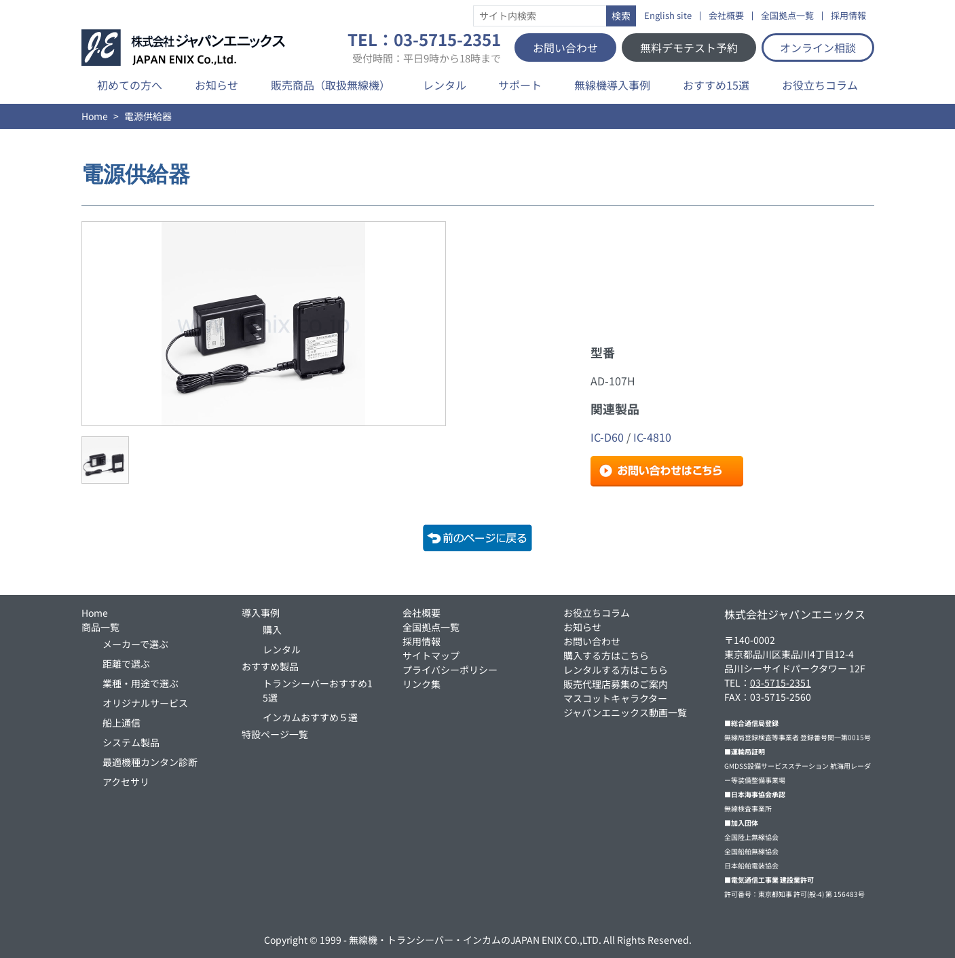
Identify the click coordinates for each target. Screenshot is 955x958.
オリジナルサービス (145, 703)
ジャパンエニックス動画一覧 (625, 712)
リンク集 (421, 684)
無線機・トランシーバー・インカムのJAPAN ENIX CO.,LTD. (475, 939)
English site (668, 16)
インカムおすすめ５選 (310, 717)
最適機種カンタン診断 (150, 762)
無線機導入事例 (612, 85)
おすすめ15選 (716, 85)
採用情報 (848, 16)
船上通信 (121, 722)
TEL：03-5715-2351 (424, 47)
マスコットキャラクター (615, 698)
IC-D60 (607, 437)
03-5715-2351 (780, 682)
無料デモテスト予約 (689, 47)
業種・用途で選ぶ (140, 683)
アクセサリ (125, 781)
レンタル (444, 85)
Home (94, 116)
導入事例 (261, 612)
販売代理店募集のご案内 (615, 684)
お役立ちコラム (820, 85)
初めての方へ (129, 85)
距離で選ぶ (126, 663)
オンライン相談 (818, 47)
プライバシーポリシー (450, 669)
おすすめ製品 (270, 666)
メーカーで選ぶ (135, 644)
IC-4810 (652, 437)
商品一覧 (100, 627)
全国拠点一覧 (787, 16)
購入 (272, 629)
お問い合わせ (565, 47)
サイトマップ (431, 655)
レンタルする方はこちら (615, 669)
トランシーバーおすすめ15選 (318, 690)
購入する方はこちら (606, 655)
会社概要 (726, 16)
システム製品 (131, 742)
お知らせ (216, 85)
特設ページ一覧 (275, 734)
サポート (520, 85)
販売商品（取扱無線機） (330, 85)
